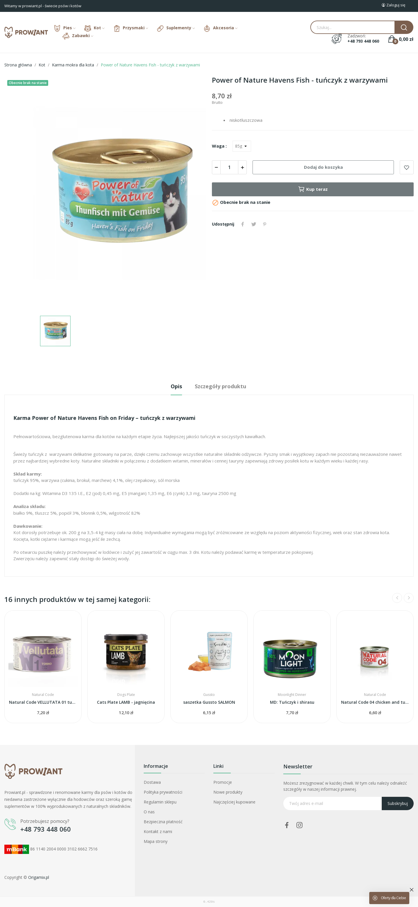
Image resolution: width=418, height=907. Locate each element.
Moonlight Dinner (292, 694)
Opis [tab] (176, 386)
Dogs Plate (126, 694)
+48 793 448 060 (363, 41)
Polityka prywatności (163, 792)
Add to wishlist (407, 167)
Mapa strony (155, 841)
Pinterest (264, 224)
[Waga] (242, 146)
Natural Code (43, 694)
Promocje (222, 782)
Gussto (209, 694)
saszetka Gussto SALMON (209, 702)
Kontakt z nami (158, 831)
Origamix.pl (38, 877)
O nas (149, 812)
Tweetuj (253, 224)
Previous (397, 598)
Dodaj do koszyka (323, 167)
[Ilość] (229, 167)
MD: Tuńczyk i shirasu (292, 702)
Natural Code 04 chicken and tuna (375, 702)
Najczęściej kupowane (234, 802)
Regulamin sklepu (160, 802)
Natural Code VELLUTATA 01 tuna (43, 702)
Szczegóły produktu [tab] (220, 386)
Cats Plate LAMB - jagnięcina (126, 702)
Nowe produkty (227, 792)
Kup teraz (313, 189)
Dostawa (152, 782)
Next (409, 598)
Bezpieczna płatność (163, 821)
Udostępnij (242, 224)
